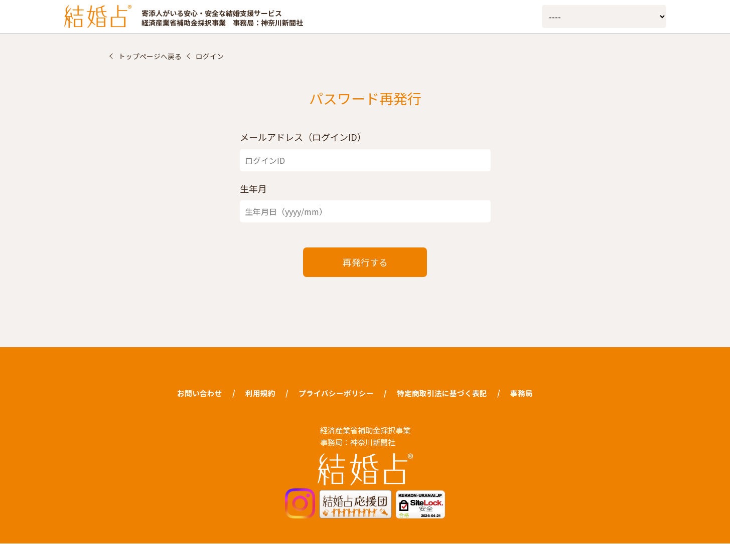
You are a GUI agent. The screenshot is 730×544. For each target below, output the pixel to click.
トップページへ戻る (150, 56)
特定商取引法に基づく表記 (442, 393)
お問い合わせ (199, 393)
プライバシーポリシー (336, 393)
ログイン (210, 56)
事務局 (521, 393)
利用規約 (260, 393)
